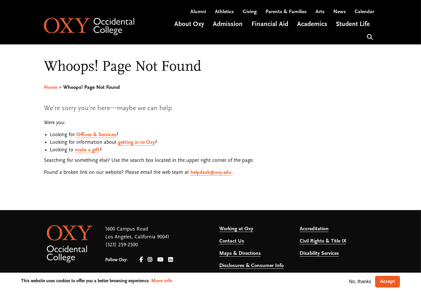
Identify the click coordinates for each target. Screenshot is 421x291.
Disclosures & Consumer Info (251, 266)
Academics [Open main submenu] (312, 24)
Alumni (198, 12)
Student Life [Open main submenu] (353, 24)
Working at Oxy (236, 229)
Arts (320, 12)
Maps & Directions (240, 253)
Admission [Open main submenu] (228, 24)
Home (50, 87)
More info (161, 281)
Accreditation (314, 229)
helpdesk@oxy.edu (211, 172)
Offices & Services (96, 135)
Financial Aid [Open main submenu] (269, 24)
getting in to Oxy (136, 142)
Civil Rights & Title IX (323, 241)
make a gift (87, 150)
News (339, 12)
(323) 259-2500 (121, 245)
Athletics (224, 12)
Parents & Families (286, 12)
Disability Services (319, 253)
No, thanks (360, 281)
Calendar (364, 12)
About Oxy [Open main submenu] (189, 24)
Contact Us (231, 241)
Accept (387, 281)
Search (369, 36)
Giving (250, 12)
